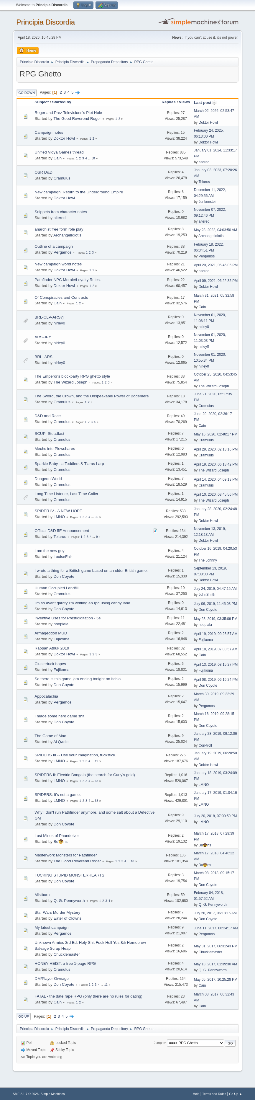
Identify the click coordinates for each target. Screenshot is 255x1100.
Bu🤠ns (61, 841)
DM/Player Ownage (51, 978)
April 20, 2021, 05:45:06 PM (216, 265)
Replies (168, 102)
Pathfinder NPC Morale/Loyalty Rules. (67, 280)
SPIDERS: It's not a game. (57, 794)
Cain (58, 158)
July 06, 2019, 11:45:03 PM (215, 604)
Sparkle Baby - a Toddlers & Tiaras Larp (69, 463)
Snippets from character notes (60, 212)
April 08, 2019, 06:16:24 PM (216, 680)
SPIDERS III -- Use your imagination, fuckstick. (75, 755)
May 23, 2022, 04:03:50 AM (215, 230)
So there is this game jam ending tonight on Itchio (77, 679)
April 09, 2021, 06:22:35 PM (216, 281)
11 (106, 984)
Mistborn (42, 894)
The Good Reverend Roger (77, 118)
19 (96, 761)
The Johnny (207, 560)
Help (196, 1094)
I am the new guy (49, 551)
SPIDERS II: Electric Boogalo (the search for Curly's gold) (84, 775)
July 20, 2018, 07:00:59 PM (215, 816)
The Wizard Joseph (70, 382)
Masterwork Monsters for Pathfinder (65, 855)
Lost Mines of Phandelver (56, 835)
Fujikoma (62, 639)
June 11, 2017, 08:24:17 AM (216, 928)
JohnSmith (207, 595)
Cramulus (62, 178)
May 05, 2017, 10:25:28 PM (215, 979)
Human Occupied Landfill (56, 588)
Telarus (204, 182)
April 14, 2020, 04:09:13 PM (216, 479)
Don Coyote (64, 576)
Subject (41, 102)
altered (204, 162)
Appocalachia (46, 696)
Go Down (26, 92)
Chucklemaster (67, 954)
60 (93, 158)
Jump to (159, 1043)
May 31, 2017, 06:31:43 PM (215, 946)
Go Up (23, 1016)
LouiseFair (63, 556)
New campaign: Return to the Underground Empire (78, 192)
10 (132, 861)
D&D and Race (47, 416)
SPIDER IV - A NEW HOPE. (58, 511)
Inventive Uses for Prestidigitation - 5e (67, 618)
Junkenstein (208, 202)
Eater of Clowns (67, 918)
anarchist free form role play (58, 229)
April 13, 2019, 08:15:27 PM (216, 664)
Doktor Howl (208, 122)
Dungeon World (48, 478)
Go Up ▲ (235, 1094)
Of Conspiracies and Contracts (61, 297)
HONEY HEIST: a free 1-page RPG (65, 963)
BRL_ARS (43, 357)
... (89, 158)
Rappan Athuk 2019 (51, 648)
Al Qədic (60, 742)
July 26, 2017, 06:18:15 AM (215, 913)
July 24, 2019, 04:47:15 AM (215, 589)
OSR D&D (43, 172)
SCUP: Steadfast (49, 433)
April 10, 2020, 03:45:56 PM (216, 494)
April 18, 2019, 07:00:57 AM (216, 649)
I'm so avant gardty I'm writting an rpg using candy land (82, 603)
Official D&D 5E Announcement (61, 530)
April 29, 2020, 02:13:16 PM (216, 449)
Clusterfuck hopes (50, 664)
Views (184, 102)
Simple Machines (53, 1094)
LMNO (59, 517)
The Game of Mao (50, 736)
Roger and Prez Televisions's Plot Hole (68, 112)
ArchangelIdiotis (67, 235)
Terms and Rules (214, 1094)
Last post (205, 102)
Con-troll (205, 745)
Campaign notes (48, 132)
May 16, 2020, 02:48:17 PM (215, 434)
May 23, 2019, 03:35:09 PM (215, 619)
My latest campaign (51, 927)
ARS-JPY (42, 337)
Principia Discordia (45, 22)
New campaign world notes (58, 264)
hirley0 (59, 323)
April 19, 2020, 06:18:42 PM (216, 464)
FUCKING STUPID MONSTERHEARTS (69, 875)
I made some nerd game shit (59, 716)
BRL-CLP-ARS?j (49, 317)
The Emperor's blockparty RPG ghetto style (72, 376)
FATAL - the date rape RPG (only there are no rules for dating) (88, 996)
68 (96, 781)
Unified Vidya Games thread (58, 152)
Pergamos (63, 252)
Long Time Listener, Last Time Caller (66, 494)
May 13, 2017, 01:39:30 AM (215, 964)
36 (96, 517)
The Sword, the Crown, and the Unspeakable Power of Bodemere (91, 396)
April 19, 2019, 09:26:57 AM (216, 634)
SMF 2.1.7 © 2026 (26, 1094)
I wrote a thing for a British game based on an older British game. (91, 570)
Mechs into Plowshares (54, 448)
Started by (61, 102)
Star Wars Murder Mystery (57, 912)
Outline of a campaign (53, 246)
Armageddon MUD (50, 633)
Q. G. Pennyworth (69, 900)
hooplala (61, 624)
